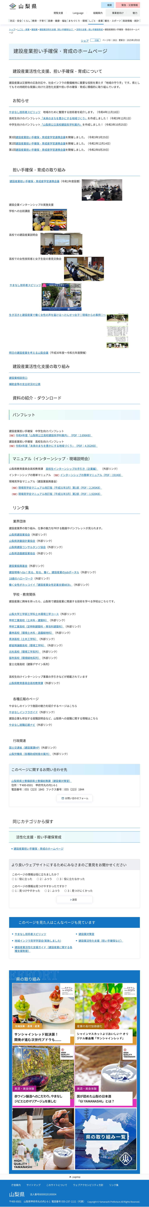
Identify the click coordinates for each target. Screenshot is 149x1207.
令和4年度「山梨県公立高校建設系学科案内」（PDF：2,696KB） (54, 435)
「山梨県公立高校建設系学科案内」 (61, 125)
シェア (85, 41)
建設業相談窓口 (18, 378)
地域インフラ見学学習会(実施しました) (38, 941)
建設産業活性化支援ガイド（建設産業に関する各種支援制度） (43, 949)
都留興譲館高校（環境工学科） (27, 645)
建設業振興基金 (18, 566)
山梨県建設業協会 (19, 535)
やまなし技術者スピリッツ (24, 112)
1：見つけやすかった (27, 891)
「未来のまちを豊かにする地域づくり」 (64, 118)
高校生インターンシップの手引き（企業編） (72, 469)
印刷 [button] (97, 40)
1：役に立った (23, 879)
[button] (128, 5)
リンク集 (113, 1185)
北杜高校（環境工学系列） (24, 652)
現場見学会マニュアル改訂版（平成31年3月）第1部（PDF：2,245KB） (60, 488)
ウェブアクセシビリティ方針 (88, 1185)
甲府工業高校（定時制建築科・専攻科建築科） (36, 626)
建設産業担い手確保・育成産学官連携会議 (40, 137)
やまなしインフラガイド (23, 712)
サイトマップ (33, 1185)
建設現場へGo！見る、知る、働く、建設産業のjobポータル (44, 572)
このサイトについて (56, 1185)
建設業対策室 (86, 934)
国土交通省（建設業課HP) (24, 748)
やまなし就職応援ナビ (22, 725)
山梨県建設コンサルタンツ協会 (27, 547)
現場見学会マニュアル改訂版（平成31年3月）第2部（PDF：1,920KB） (60, 494)
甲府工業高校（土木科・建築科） (28, 620)
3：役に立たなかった (72, 879)
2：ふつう (46, 879)
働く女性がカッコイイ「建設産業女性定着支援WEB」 (40, 585)
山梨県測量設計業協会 (22, 541)
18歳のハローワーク (21, 578)
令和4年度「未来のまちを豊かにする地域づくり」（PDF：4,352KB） (56, 446)
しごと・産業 (23, 29)
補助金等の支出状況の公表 (24, 384)
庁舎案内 (16, 1185)
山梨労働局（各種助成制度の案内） (30, 754)
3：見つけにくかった (80, 891)
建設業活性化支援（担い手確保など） (57, 29)
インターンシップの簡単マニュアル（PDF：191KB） (91, 475)
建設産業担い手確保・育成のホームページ (38, 849)
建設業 (34, 29)
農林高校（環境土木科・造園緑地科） (31, 633)
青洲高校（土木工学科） (23, 639)
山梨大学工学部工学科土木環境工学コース (34, 614)
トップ (12, 29)
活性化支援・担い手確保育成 (89, 29)
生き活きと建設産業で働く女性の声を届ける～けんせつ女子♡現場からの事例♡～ (57, 315)
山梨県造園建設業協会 (22, 553)
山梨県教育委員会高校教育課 (26, 683)
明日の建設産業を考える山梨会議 (28, 353)
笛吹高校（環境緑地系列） (24, 658)
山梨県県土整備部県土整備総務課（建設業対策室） (41, 781)
